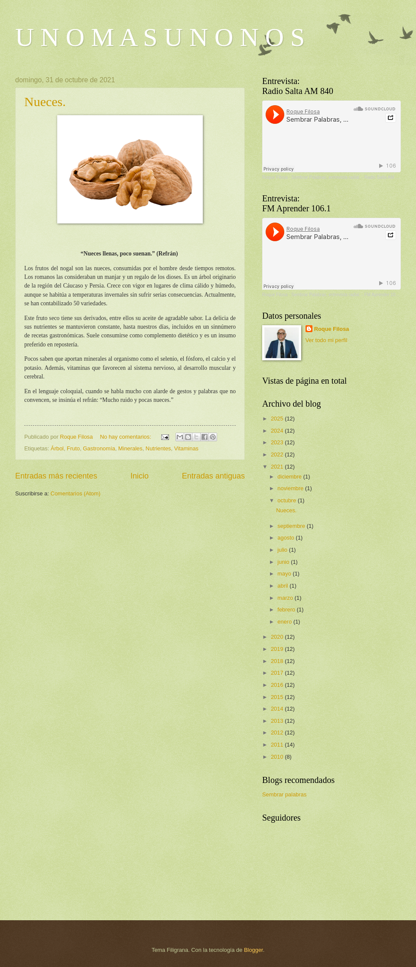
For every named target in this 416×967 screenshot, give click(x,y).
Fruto (73, 448)
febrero (286, 609)
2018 (278, 661)
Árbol (57, 448)
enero (285, 621)
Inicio (139, 476)
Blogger (253, 950)
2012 (278, 732)
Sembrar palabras (284, 794)
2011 (278, 744)
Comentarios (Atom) (76, 493)
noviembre (291, 488)
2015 (278, 697)
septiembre (291, 526)
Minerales (130, 448)
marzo (285, 598)
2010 (278, 757)
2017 (278, 672)
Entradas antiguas (213, 476)
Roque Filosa (275, 177)
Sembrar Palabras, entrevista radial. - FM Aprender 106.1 (346, 294)
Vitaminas (186, 448)
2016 (278, 685)
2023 (278, 442)
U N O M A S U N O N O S (160, 37)
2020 (278, 637)
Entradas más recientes (56, 476)
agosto (286, 537)
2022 (278, 454)
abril (283, 585)
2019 (278, 649)
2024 (278, 430)
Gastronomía (99, 448)
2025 (278, 418)
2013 (278, 721)
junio (284, 562)
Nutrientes (158, 448)
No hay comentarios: (126, 436)
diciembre (290, 476)
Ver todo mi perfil (327, 340)
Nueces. (45, 101)
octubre (287, 500)
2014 (278, 708)
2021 (278, 466)
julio (283, 550)
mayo (284, 573)
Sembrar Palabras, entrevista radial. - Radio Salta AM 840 (347, 177)
